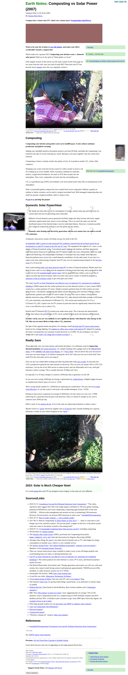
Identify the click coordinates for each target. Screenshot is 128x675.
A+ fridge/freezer (76, 379)
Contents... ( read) (95, 54)
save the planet (56, 47)
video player (35, 652)
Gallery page (90, 479)
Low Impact (74, 579)
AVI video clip (70, 479)
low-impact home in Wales (41, 579)
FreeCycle (43, 582)
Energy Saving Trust (40, 546)
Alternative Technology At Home (58, 576)
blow (65, 411)
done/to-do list (46, 404)
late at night (81, 362)
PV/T (47, 311)
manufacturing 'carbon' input (50, 273)
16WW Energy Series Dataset (99, 657)
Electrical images (36, 609)
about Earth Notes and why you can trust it (66, 661)
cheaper (39, 67)
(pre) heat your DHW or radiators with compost (73, 604)
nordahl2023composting (105, 171)
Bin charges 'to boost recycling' (49, 593)
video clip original (60, 615)
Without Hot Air (36, 587)
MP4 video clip (95, 131)
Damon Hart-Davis (35, 16)
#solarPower (86, 20)
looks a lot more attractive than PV (53, 267)
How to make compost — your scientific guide (56, 518)
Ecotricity (68, 409)
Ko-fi (60, 668)
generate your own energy (85, 546)
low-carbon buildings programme (62, 546)
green (42, 409)
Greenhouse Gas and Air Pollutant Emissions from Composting (62, 504)
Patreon (51, 668)
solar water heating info (62, 573)
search (121, 1)
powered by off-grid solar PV (40, 654)
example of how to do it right (40, 601)
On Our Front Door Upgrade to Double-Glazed (51, 640)
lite (125, 1)
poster (55, 129)
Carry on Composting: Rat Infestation (43, 607)
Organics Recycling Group (42, 534)
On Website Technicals (97, 659)
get (29, 200)
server (29, 654)
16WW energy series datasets (39, 635)
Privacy (53, 661)
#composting (76, 20)
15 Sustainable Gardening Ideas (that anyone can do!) (59, 529)
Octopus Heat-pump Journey (99, 661)
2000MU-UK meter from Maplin (47, 352)
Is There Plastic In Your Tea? (65, 521)
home (116, 1)
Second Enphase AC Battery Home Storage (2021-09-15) (107, 61)
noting (36, 491)
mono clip (44, 131)
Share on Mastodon (32, 673)
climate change (47, 532)
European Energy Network (51, 548)
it (33, 200)
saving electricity (50, 349)
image (40, 652)
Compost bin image (37, 612)
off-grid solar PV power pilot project (85, 326)
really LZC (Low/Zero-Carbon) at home (53, 335)
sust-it (51, 540)
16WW (32, 659)
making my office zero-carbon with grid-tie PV (68, 329)
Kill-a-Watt (69, 352)
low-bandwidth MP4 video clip (71, 131)
